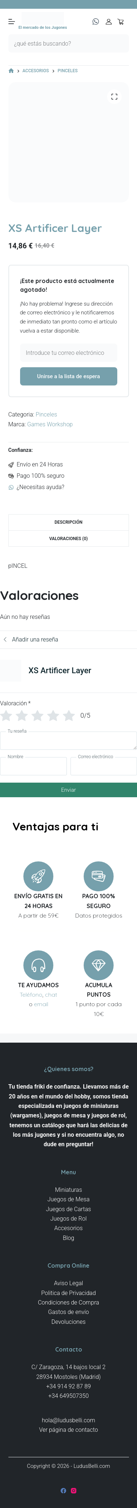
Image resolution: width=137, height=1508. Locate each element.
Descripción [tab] (68, 522)
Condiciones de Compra (68, 1302)
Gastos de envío (68, 1312)
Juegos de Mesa (68, 1199)
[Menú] (11, 21)
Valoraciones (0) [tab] (68, 538)
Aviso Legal (68, 1283)
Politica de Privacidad (68, 1293)
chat (51, 994)
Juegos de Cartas (68, 1209)
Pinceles (46, 414)
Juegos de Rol (68, 1218)
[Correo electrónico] (104, 766)
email (41, 1004)
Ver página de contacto (68, 1429)
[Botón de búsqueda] (120, 43)
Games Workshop (50, 424)
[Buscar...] (59, 43)
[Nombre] (33, 766)
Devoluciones (69, 1321)
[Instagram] (73, 1490)
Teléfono (31, 994)
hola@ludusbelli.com (68, 1420)
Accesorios (68, 1228)
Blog (68, 1237)
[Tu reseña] (68, 741)
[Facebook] (63, 1490)
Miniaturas (68, 1189)
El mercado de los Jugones (43, 27)
